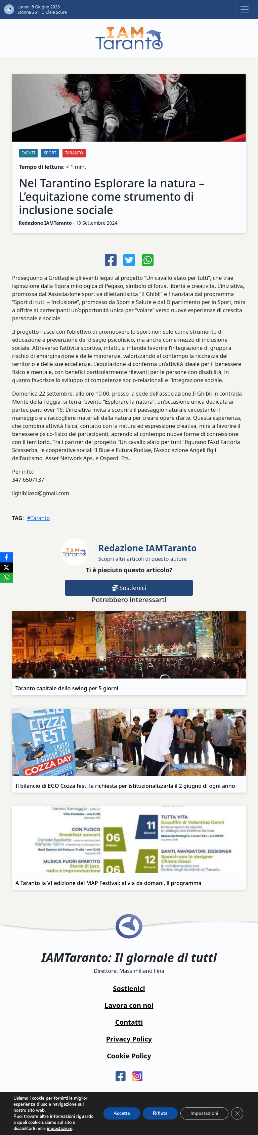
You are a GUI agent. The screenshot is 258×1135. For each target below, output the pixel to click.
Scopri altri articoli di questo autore (147, 552)
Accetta (122, 1113)
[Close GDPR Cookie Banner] (237, 1113)
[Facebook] (6, 557)
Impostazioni (204, 1113)
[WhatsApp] (6, 578)
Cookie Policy (129, 1055)
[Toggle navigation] (244, 9)
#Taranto (38, 518)
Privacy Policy (129, 1039)
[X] (6, 567)
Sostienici (129, 588)
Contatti (129, 1022)
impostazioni (59, 1129)
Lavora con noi (128, 1005)
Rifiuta (160, 1113)
